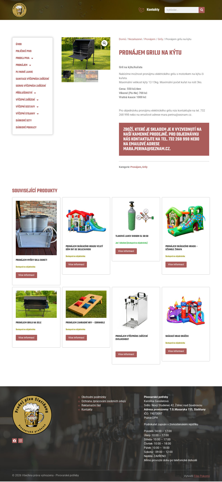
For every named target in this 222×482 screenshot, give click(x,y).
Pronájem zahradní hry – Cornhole (85, 323)
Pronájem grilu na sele (28, 323)
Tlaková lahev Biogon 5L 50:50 (132, 236)
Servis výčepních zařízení (31, 86)
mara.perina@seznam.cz (146, 148)
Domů (122, 39)
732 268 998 (179, 139)
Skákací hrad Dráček (177, 336)
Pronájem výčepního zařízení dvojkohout (132, 338)
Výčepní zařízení (27, 100)
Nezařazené (135, 39)
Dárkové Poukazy (26, 127)
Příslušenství (26, 93)
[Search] (202, 10)
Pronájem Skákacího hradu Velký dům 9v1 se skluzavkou (84, 248)
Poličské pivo (23, 51)
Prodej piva (24, 58)
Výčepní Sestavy (27, 107)
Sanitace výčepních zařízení (32, 79)
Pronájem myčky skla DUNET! (31, 260)
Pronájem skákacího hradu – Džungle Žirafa (181, 248)
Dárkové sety (24, 120)
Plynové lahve (24, 72)
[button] (104, 43)
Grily (160, 39)
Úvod (19, 44)
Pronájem (23, 65)
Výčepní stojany (27, 113)
